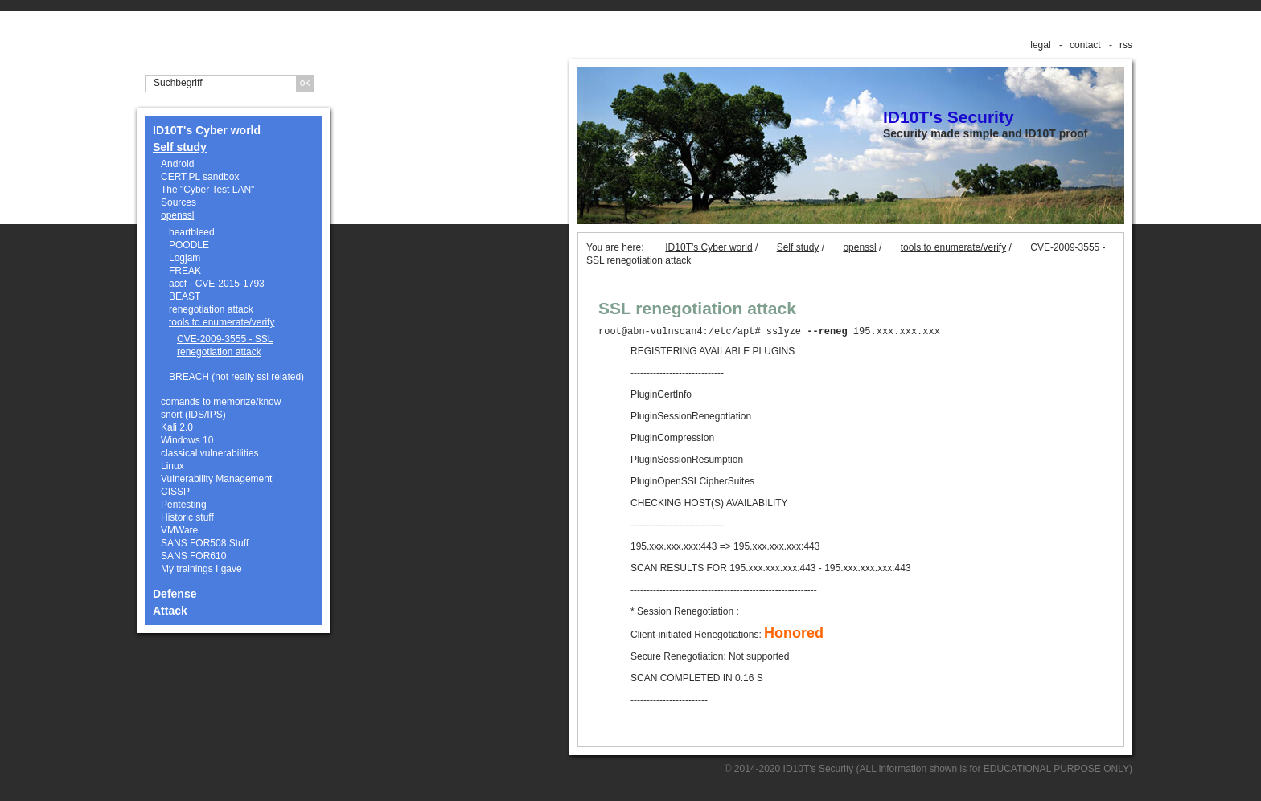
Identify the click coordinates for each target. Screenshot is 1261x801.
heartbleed (192, 232)
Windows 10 (187, 440)
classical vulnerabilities (209, 453)
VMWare (179, 530)
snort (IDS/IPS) (193, 414)
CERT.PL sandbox (200, 176)
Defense (174, 593)
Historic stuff (187, 517)
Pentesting (184, 504)
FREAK (185, 270)
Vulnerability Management (216, 478)
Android (177, 164)
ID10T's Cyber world (207, 130)
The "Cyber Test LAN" (207, 189)
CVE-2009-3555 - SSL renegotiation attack (225, 345)
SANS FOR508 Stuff (205, 543)
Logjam (184, 258)
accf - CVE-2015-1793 (217, 283)
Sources (178, 202)
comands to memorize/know (221, 401)
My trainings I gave (201, 568)
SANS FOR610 (193, 556)
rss (1125, 45)
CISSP (175, 491)
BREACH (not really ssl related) (236, 376)
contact (1085, 45)
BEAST (184, 296)
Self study (180, 147)
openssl (177, 215)
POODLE (189, 245)
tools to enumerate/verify (221, 322)
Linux (172, 466)
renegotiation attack (211, 309)
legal (1040, 45)
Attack (170, 610)
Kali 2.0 (177, 427)
